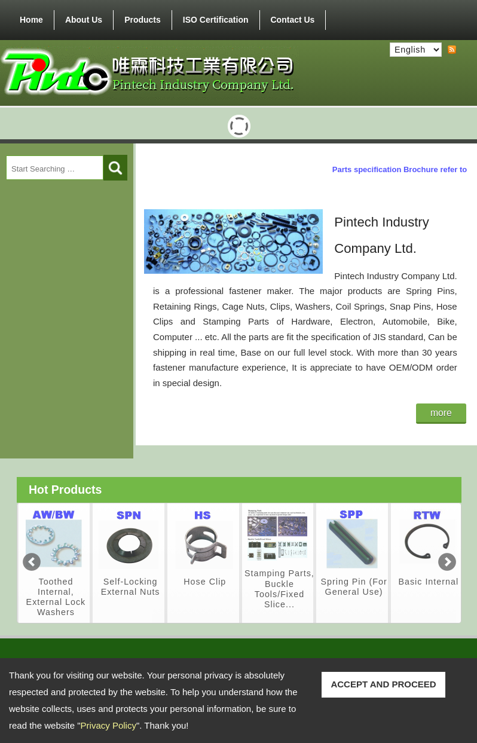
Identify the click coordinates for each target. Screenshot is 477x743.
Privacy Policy (108, 725)
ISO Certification (216, 20)
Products (142, 17)
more (441, 413)
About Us (83, 20)
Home (31, 20)
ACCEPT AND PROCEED (383, 684)
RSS (452, 50)
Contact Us (293, 20)
